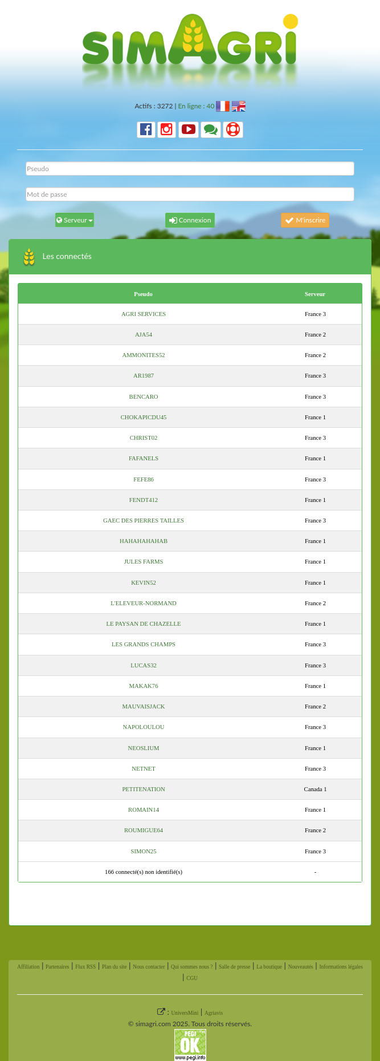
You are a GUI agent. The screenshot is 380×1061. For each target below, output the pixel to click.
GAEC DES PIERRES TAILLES (143, 520)
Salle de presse (234, 967)
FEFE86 (143, 479)
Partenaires (57, 967)
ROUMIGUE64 (143, 830)
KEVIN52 (143, 583)
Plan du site (114, 967)
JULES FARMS (144, 561)
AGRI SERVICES (143, 314)
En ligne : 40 (196, 106)
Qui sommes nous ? (192, 967)
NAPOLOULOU (144, 727)
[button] (146, 130)
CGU (192, 978)
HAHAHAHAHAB (143, 541)
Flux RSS (85, 967)
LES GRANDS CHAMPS (143, 644)
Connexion (190, 220)
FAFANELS (143, 458)
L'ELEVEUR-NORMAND (144, 603)
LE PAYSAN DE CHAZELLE (144, 624)
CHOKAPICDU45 (144, 417)
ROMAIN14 (143, 810)
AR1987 (143, 375)
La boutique (269, 967)
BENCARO (143, 397)
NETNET (143, 769)
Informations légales (340, 967)
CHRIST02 (144, 438)
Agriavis (214, 1013)
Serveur (315, 294)
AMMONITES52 (143, 355)
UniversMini (185, 1013)
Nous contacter (149, 967)
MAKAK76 (143, 686)
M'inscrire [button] (305, 220)
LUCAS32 (143, 665)
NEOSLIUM (144, 748)
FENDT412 (143, 500)
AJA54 (143, 334)
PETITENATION (143, 789)
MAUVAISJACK (143, 706)
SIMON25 (144, 851)
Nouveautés (300, 967)
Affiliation (28, 967)
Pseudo (143, 294)
